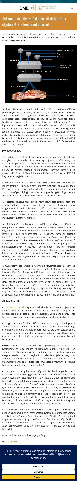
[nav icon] (7, 8)
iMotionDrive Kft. (15, 307)
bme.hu (14, 441)
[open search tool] (72, 8)
